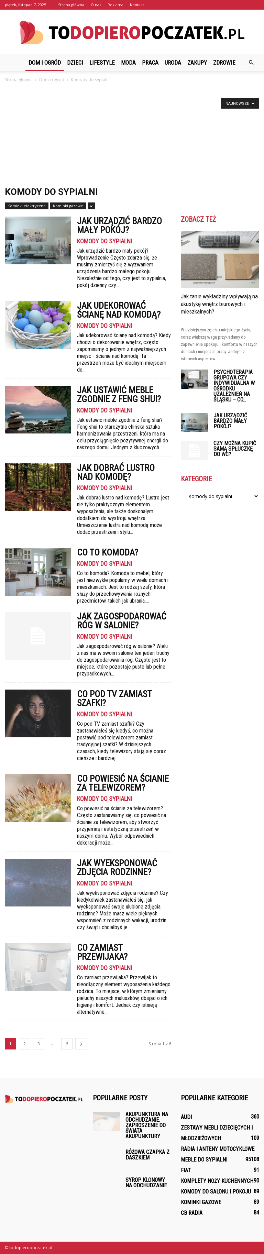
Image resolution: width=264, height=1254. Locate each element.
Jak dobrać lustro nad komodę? (116, 472)
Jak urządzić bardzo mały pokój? (119, 225)
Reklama (115, 4)
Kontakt (137, 4)
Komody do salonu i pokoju (216, 1191)
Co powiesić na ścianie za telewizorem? (123, 783)
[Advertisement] (132, 135)
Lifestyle (102, 62)
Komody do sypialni (104, 241)
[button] (251, 62)
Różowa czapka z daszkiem (147, 1155)
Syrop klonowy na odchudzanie (146, 1183)
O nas (96, 4)
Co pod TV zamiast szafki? (114, 698)
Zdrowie (224, 62)
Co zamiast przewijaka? (102, 952)
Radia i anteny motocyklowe (217, 1149)
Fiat (186, 1170)
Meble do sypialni (204, 1159)
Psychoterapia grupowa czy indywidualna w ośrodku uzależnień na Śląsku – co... (234, 386)
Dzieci (75, 62)
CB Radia (191, 1213)
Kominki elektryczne (27, 205)
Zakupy (197, 62)
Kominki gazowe (68, 205)
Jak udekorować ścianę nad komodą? (119, 310)
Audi (186, 1117)
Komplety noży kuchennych (217, 1181)
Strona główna (71, 4)
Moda (128, 62)
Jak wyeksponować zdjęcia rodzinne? (117, 867)
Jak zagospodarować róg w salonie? (121, 620)
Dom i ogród (45, 62)
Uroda (173, 62)
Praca (150, 62)
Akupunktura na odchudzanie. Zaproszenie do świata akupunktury (146, 1125)
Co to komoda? (107, 552)
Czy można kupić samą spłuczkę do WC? (234, 449)
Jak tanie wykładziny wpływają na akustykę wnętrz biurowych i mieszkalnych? (219, 304)
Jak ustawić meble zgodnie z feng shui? (119, 394)
